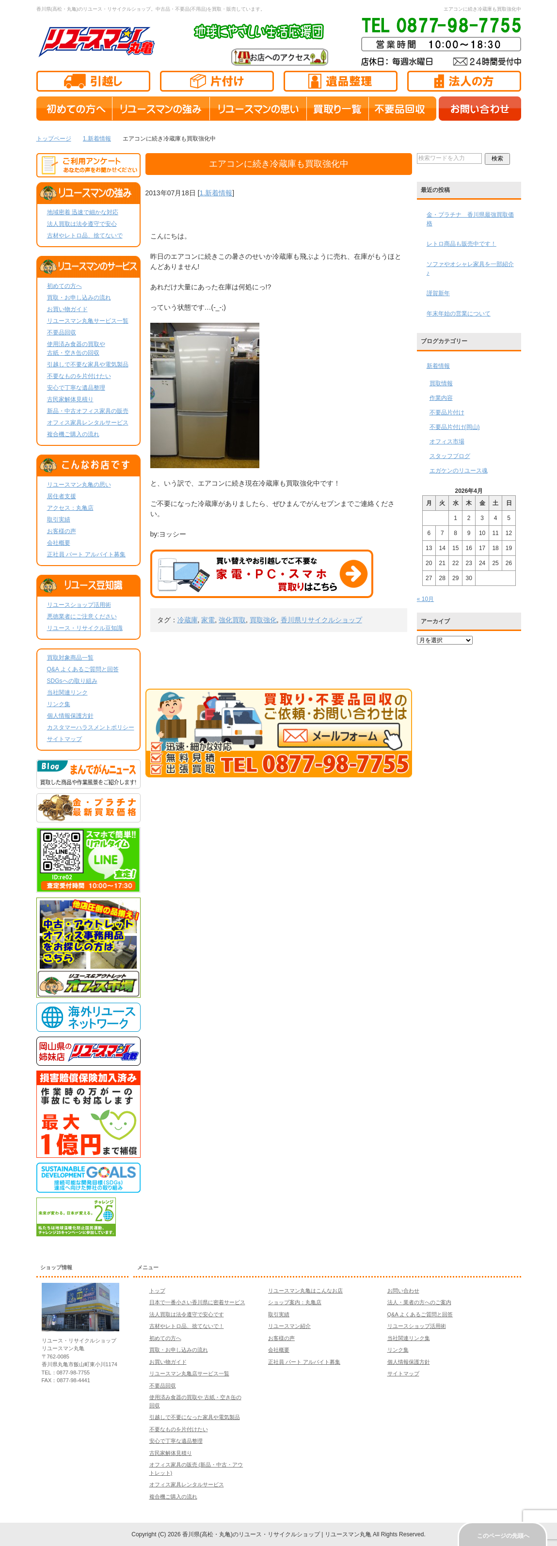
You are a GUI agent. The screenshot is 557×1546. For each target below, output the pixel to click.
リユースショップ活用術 (79, 604)
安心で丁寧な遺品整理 (76, 387)
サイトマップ (64, 739)
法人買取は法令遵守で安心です (186, 1314)
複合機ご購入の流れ (73, 434)
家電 (208, 620)
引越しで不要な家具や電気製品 (87, 364)
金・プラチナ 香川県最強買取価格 (470, 219)
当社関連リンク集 (408, 1338)
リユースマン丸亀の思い (79, 484)
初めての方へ (64, 286)
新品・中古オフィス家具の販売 (87, 411)
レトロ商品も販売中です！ (461, 243)
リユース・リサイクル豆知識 (85, 628)
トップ (157, 1291)
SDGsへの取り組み (72, 681)
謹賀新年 (438, 293)
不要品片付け (447, 412)
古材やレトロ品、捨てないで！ (186, 1326)
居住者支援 (61, 496)
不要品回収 (61, 332)
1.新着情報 (216, 193)
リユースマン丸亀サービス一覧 (87, 320)
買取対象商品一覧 (70, 657)
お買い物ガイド (67, 309)
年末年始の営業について (459, 313)
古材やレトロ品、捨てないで (85, 235)
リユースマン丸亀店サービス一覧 (189, 1373)
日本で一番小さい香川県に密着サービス (197, 1302)
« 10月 (425, 599)
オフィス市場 (447, 441)
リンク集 (58, 704)
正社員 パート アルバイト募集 (86, 554)
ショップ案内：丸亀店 (294, 1302)
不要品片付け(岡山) (455, 427)
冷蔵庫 (187, 620)
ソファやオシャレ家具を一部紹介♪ (470, 268)
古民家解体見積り (70, 399)
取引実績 (58, 519)
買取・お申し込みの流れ (79, 297)
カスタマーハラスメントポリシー (90, 727)
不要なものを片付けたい (79, 376)
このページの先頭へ (503, 1535)
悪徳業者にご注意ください (82, 616)
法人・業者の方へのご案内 (419, 1302)
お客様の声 (61, 531)
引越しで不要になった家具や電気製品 (194, 1417)
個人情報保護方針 (70, 715)
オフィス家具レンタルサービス (87, 422)
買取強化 (263, 620)
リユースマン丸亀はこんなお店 (305, 1291)
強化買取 (232, 620)
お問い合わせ (403, 1291)
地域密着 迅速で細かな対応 (82, 212)
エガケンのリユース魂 (459, 470)
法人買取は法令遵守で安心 (82, 224)
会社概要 (58, 542)
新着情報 (438, 366)
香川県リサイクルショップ (321, 620)
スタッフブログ (450, 456)
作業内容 (441, 397)
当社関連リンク (67, 692)
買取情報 (441, 383)
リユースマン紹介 (289, 1326)
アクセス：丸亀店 (70, 508)
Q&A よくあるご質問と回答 (83, 669)
